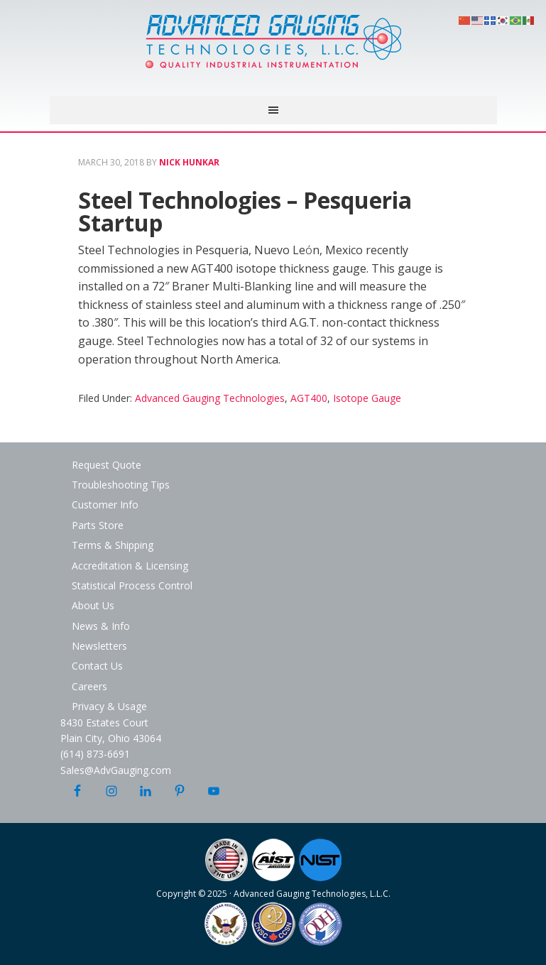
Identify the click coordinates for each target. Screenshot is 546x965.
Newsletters (99, 646)
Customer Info (105, 504)
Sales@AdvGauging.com (115, 770)
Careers (89, 686)
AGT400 (308, 398)
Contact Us (97, 665)
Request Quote (106, 464)
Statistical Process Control (132, 585)
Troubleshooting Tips (121, 484)
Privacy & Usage (109, 706)
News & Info (101, 626)
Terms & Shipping (112, 545)
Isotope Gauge (367, 398)
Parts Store (98, 525)
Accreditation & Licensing (130, 565)
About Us (93, 605)
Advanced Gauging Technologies (273, 49)
